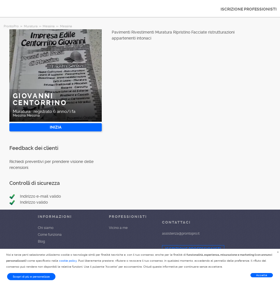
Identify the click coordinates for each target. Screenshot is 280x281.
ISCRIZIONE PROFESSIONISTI (249, 9)
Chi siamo (45, 228)
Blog (41, 241)
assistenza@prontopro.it (181, 233)
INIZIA (55, 127)
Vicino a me (118, 228)
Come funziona (50, 235)
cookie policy (68, 260)
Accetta (261, 275)
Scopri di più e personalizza (31, 276)
